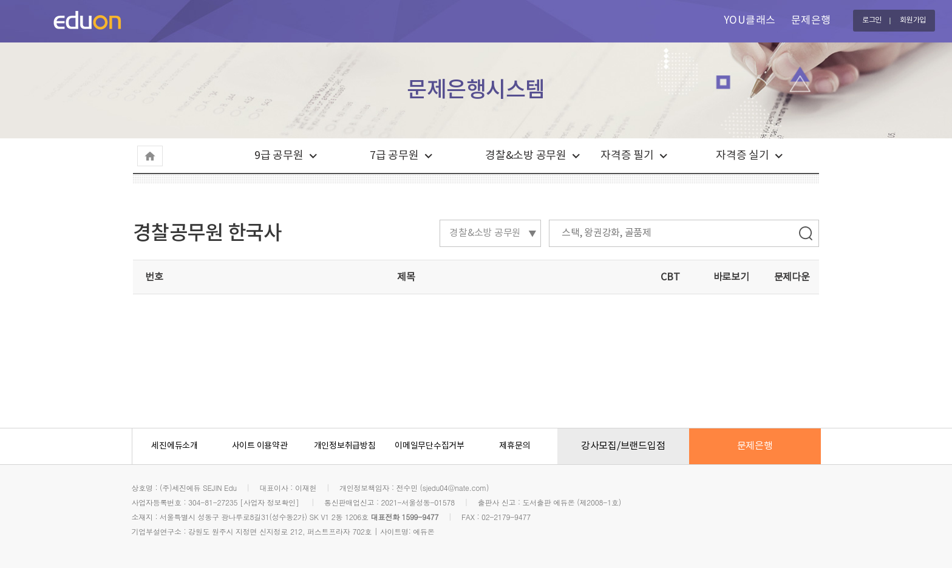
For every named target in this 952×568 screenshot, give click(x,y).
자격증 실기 (742, 155)
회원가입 (913, 20)
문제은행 (811, 21)
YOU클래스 (750, 21)
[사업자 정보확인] (269, 502)
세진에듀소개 (174, 446)
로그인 (872, 20)
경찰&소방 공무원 (525, 155)
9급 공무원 (279, 155)
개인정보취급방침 (345, 446)
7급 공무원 (394, 155)
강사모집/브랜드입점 (623, 446)
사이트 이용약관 (260, 446)
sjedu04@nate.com (454, 487)
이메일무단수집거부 (429, 446)
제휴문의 (514, 446)
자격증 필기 (627, 155)
